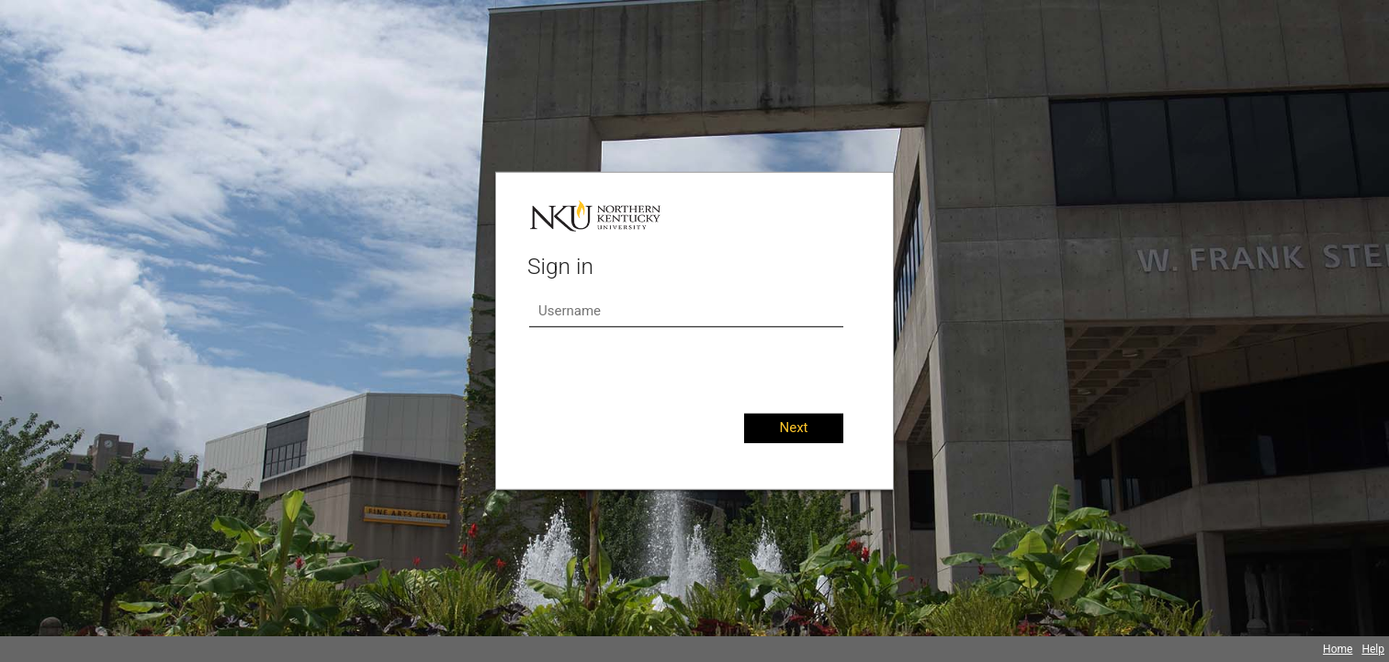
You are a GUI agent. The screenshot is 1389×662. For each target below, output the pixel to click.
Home (1337, 649)
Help (1372, 649)
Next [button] (793, 427)
